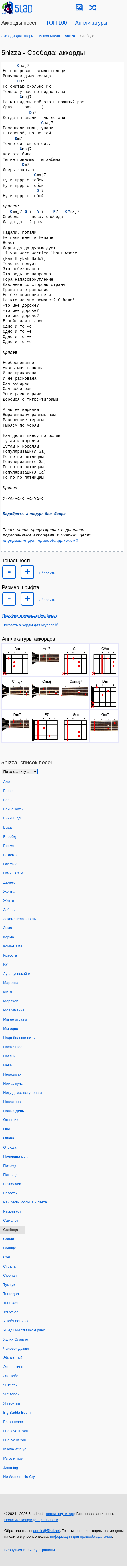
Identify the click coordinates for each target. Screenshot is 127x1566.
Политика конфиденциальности (31, 1519)
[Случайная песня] (92, 7)
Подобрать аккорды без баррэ (34, 513)
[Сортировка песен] (20, 771)
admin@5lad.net (46, 1530)
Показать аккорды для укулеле (28, 624)
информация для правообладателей (39, 540)
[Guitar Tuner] (79, 7)
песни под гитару (60, 1513)
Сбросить (47, 572)
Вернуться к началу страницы (29, 1549)
